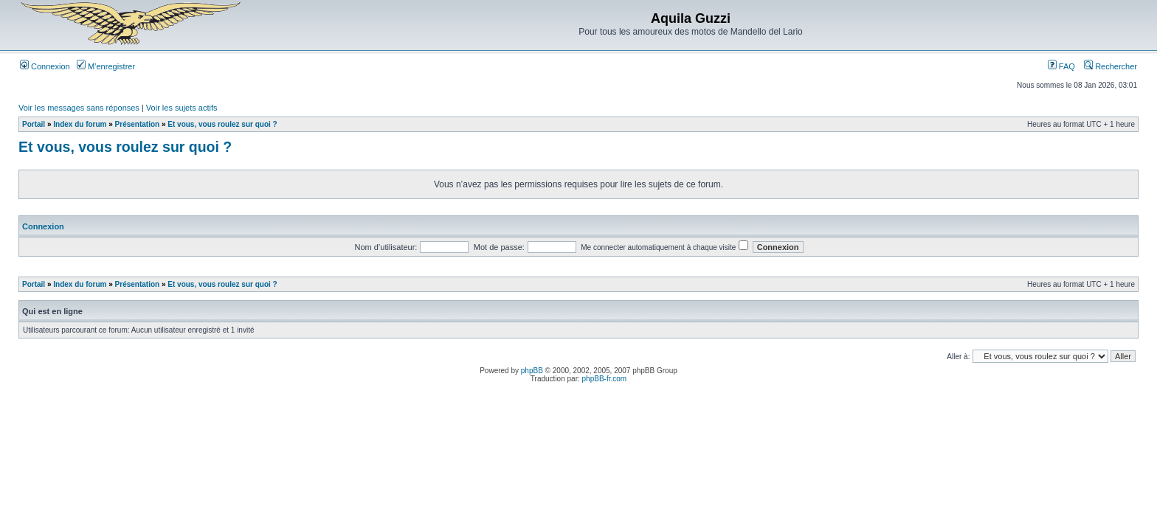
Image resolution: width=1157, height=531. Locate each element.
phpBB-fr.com (604, 379)
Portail (33, 124)
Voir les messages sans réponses (78, 107)
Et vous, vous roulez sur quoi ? (222, 124)
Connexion (45, 66)
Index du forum (79, 124)
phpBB (532, 371)
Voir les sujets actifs (182, 107)
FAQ (1061, 66)
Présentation (137, 124)
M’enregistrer (106, 66)
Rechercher (1110, 66)
